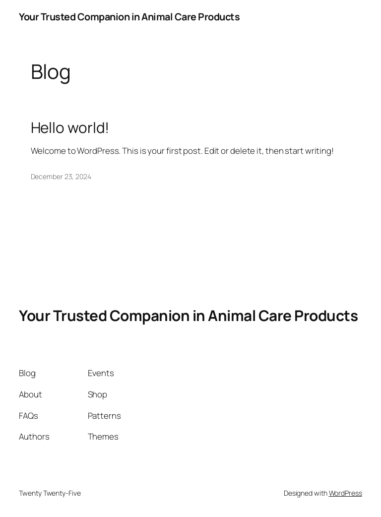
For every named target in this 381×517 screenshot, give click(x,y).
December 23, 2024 (61, 176)
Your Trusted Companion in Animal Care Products (129, 16)
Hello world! (70, 127)
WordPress (345, 493)
